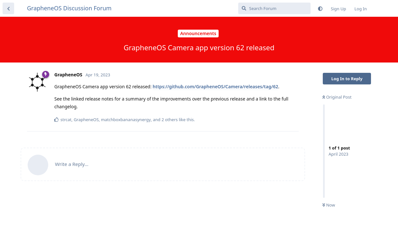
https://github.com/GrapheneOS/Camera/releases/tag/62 (215, 86)
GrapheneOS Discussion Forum (69, 8)
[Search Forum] (274, 8)
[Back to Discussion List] (8, 8)
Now (328, 205)
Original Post (336, 97)
